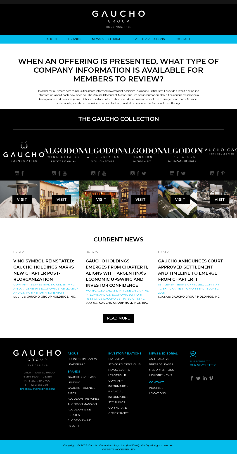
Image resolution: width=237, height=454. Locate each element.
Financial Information (118, 394)
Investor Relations (148, 39)
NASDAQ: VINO (137, 445)
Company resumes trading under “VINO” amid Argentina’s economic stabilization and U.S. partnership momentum (45, 288)
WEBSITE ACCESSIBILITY (118, 449)
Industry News (160, 375)
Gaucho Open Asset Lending (83, 379)
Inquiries (156, 387)
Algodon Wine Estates (79, 412)
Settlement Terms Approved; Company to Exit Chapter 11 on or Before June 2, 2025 (188, 288)
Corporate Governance (118, 410)
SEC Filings (116, 402)
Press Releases (161, 364)
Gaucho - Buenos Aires (81, 390)
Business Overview (82, 359)
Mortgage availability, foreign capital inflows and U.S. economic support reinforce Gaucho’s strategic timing (117, 294)
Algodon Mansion (82, 404)
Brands (74, 39)
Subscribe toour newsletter (203, 363)
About (52, 39)
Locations (157, 393)
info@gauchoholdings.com (37, 388)
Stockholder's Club (124, 364)
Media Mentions (161, 369)
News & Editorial (106, 39)
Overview (116, 359)
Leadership (76, 364)
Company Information (118, 383)
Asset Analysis (160, 359)
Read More (118, 318)
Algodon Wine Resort (79, 423)
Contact (182, 39)
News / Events (119, 369)
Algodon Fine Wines (83, 398)
